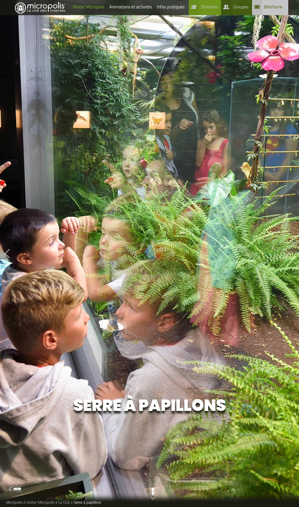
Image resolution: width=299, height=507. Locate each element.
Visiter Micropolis (89, 7)
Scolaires (209, 7)
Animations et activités (130, 7)
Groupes (241, 7)
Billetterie (273, 7)
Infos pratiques (171, 7)
